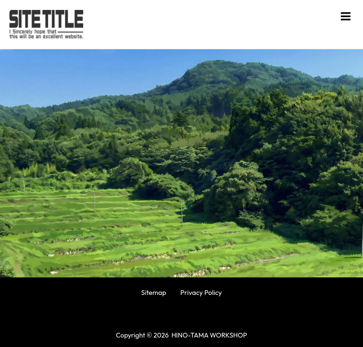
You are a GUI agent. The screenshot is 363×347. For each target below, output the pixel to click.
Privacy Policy (201, 292)
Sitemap (153, 292)
